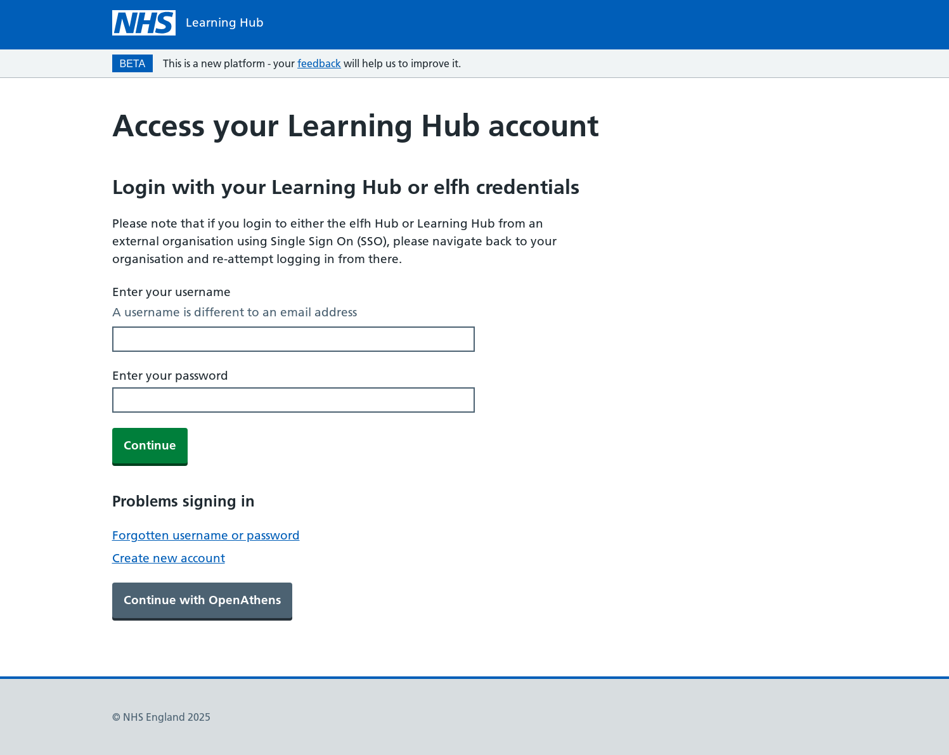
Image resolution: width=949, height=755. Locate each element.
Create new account (168, 558)
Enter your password (170, 375)
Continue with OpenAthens (202, 600)
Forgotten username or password (206, 535)
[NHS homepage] (188, 22)
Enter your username (171, 292)
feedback (319, 63)
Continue (150, 445)
